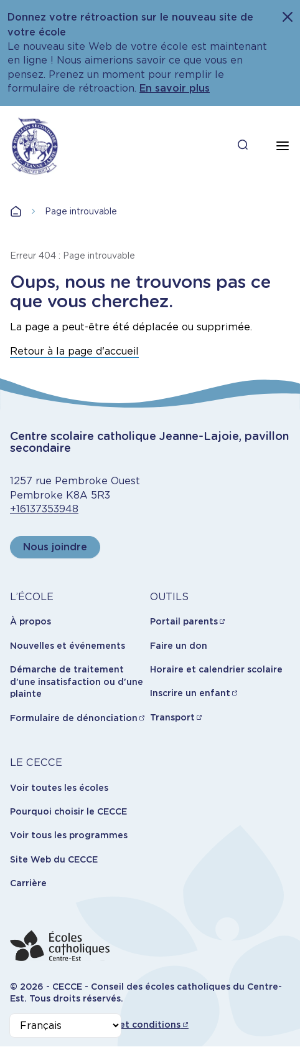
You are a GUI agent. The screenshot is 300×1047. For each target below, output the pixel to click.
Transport (172, 717)
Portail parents (184, 621)
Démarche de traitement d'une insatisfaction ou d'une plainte (76, 681)
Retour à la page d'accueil (74, 351)
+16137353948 (44, 509)
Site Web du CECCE (54, 859)
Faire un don (178, 646)
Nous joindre (55, 547)
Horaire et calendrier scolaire (216, 669)
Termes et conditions (132, 1025)
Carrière (28, 883)
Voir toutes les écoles (59, 788)
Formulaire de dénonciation (74, 718)
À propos (30, 621)
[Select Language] (65, 1025)
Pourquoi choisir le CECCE (68, 811)
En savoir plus (174, 88)
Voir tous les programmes (69, 835)
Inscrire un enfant (190, 693)
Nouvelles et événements (67, 646)
